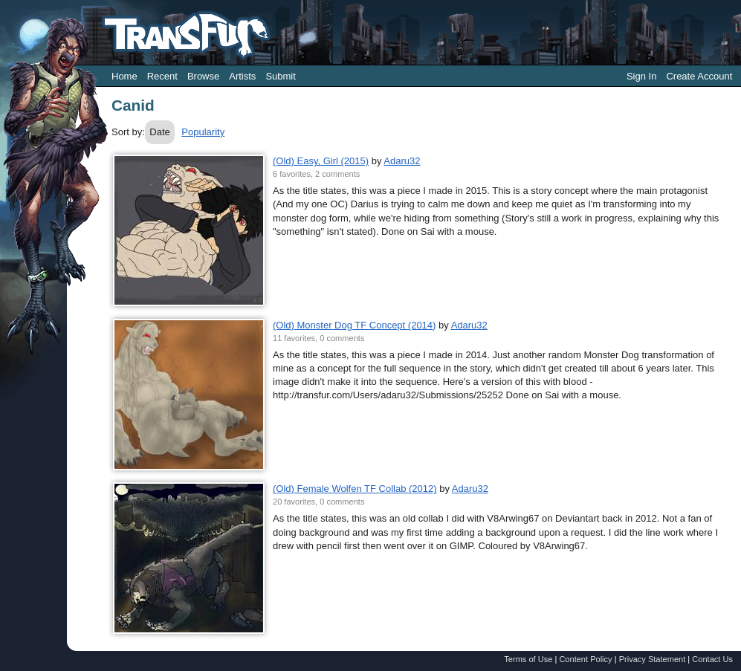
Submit (280, 76)
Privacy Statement (652, 659)
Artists (242, 76)
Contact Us (712, 659)
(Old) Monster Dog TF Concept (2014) (354, 325)
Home (124, 76)
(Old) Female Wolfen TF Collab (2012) (355, 488)
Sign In (641, 76)
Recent (162, 76)
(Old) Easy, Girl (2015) (321, 160)
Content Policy (585, 659)
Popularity (202, 131)
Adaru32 (402, 160)
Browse (203, 76)
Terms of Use (528, 659)
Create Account (699, 76)
